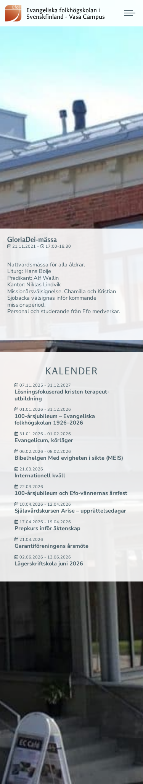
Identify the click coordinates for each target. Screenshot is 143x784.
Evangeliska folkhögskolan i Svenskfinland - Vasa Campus (65, 14)
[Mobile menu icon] (129, 13)
